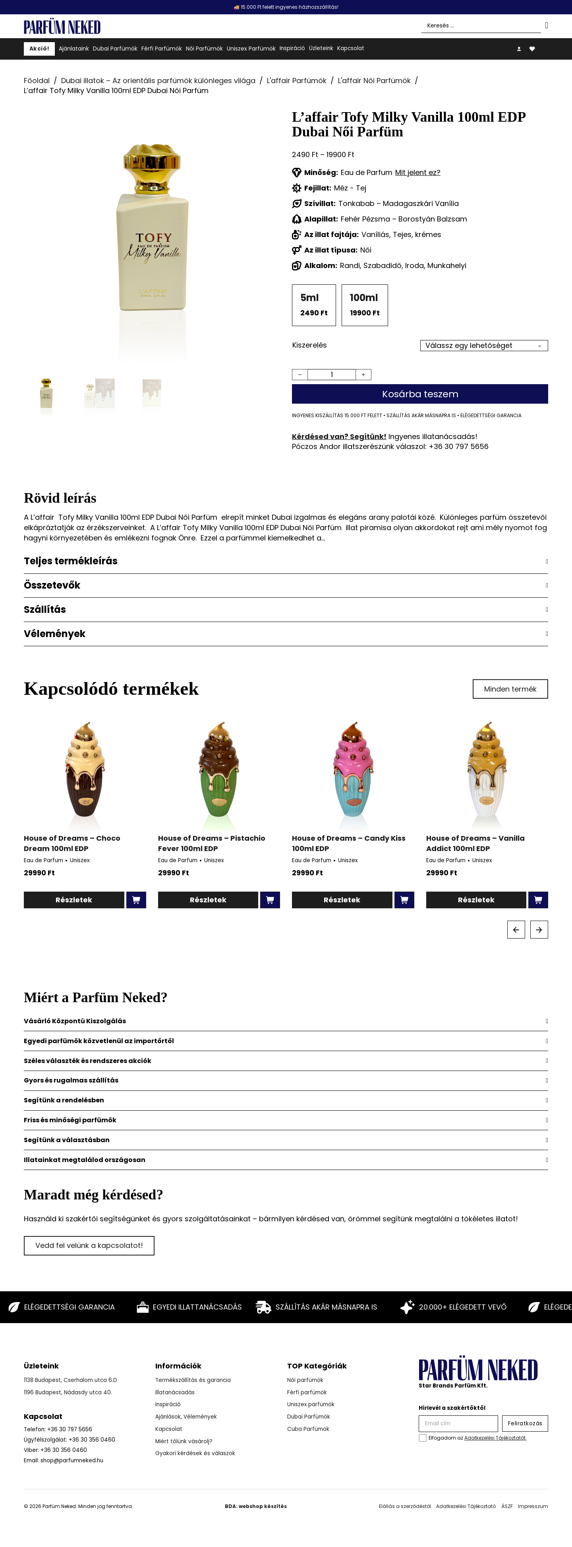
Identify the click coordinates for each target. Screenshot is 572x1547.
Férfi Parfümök (161, 48)
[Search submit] (546, 25)
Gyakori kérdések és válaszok (195, 1453)
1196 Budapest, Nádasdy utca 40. (68, 1392)
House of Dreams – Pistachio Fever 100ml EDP (211, 843)
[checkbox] (423, 1438)
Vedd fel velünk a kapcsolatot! (89, 1245)
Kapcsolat (350, 48)
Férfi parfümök (307, 1392)
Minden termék (510, 689)
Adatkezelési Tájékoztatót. (495, 1437)
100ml (364, 297)
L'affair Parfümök (297, 81)
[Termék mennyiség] (332, 374)
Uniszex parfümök (310, 1404)
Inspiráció (292, 48)
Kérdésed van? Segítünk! (339, 436)
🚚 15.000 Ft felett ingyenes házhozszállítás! (286, 7)
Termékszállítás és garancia (193, 1380)
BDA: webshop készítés (256, 1506)
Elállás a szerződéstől (405, 1506)
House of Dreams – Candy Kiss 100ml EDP (349, 843)
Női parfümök (305, 1380)
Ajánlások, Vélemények (186, 1417)
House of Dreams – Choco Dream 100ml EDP (72, 843)
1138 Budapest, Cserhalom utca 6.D (70, 1380)
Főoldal (37, 81)
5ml (309, 297)
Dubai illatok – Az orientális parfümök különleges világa (158, 81)
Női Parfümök (204, 48)
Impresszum (533, 1506)
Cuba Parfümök (308, 1429)
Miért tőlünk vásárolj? (184, 1441)
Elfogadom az (478, 1438)
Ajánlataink (74, 48)
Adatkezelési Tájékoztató (466, 1506)
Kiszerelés (309, 345)
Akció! (39, 48)
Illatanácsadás (175, 1392)
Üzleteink (321, 48)
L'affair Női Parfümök (374, 81)
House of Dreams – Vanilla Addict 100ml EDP (475, 843)
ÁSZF (507, 1506)
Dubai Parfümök (115, 48)
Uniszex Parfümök (251, 48)
